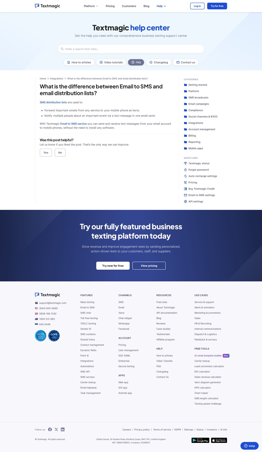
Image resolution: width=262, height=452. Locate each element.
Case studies (163, 328)
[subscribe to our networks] (50, 430)
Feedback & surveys (205, 339)
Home (43, 78)
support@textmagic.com (50, 302)
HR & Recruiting (203, 323)
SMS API (85, 371)
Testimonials (163, 334)
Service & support (204, 302)
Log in (197, 6)
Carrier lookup (88, 382)
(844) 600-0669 (46, 308)
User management (128, 350)
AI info (223, 429)
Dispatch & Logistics (205, 334)
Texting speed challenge (207, 403)
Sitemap (188, 429)
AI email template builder (208, 355)
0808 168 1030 (45, 313)
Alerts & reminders (204, 307)
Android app (125, 393)
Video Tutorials (164, 360)
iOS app (122, 387)
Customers (129, 6)
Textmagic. (42, 439)
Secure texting (126, 366)
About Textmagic (165, 307)
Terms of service (162, 429)
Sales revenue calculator (207, 376)
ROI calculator (202, 371)
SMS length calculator (206, 398)
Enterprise (123, 360)
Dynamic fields (88, 350)
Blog (146, 6)
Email (121, 307)
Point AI (84, 355)
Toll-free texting (89, 318)
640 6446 (42, 324)
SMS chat (85, 312)
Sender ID (85, 328)
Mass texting (87, 302)
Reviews (160, 323)
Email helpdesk (88, 387)
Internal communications (207, 328)
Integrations (56, 78)
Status (200, 429)
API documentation (166, 312)
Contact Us (162, 376)
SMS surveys (87, 376)
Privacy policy (142, 429)
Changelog (162, 371)
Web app (123, 382)
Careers (126, 429)
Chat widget (125, 318)
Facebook (123, 328)
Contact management (92, 344)
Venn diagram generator (207, 382)
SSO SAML (124, 355)
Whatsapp (124, 323)
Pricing (110, 6)
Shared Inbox (87, 339)
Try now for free (113, 265)
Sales (197, 318)
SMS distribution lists (53, 102)
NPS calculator (202, 387)
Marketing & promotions (207, 312)
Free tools (161, 302)
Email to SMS (87, 307)
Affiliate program (165, 339)
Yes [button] (45, 152)
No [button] (60, 152)
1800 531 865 (45, 318)
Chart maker (201, 393)
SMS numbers (88, 334)
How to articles (164, 355)
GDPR (177, 429)
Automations (87, 366)
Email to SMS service (73, 123)
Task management (90, 393)
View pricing (149, 265)
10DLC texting (88, 323)
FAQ (158, 366)
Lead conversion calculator (209, 366)
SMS (120, 302)
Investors (212, 429)
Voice (121, 312)
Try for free (217, 6)
